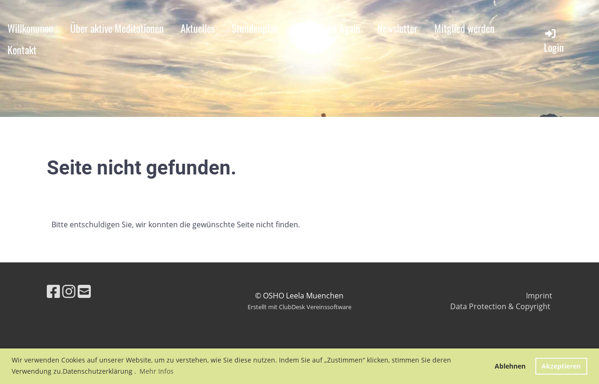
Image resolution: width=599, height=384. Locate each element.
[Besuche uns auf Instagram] (68, 291)
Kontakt (22, 49)
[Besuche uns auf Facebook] (53, 291)
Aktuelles (198, 28)
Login (554, 41)
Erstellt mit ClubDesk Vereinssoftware (299, 307)
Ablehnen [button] (510, 366)
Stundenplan (255, 28)
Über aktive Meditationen (117, 28)
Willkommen (30, 28)
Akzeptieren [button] (561, 366)
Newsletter (397, 28)
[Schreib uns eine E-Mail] (84, 291)
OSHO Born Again (327, 28)
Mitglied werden (464, 28)
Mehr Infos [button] (156, 371)
